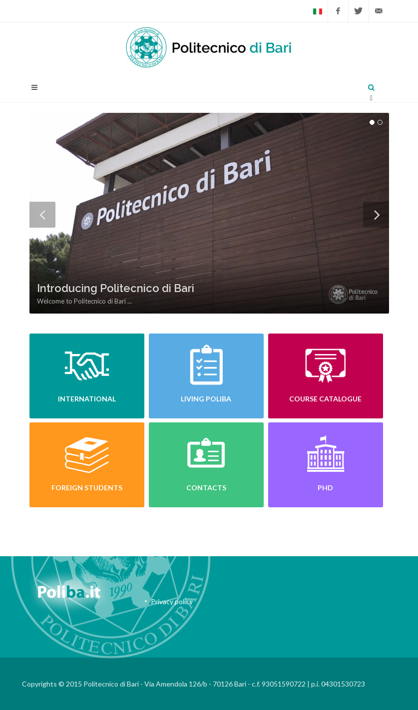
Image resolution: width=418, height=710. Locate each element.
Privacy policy (172, 601)
